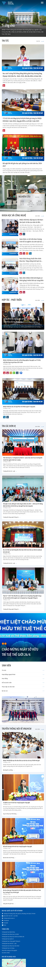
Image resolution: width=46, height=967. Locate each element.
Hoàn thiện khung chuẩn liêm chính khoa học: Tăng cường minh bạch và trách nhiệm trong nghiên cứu (30, 261)
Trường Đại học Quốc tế (8, 939)
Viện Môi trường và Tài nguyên (9, 950)
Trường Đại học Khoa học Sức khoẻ (10, 945)
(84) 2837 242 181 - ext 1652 (11, 916)
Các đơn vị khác (6, 952)
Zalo (5, 925)
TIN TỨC (40, 41)
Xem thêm (39, 197)
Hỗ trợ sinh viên (23, 682)
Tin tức (23, 670)
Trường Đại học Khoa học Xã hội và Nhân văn (13, 936)
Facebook (6, 920)
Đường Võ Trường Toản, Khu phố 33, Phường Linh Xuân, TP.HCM (19, 913)
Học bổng (23, 678)
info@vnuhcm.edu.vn (9, 918)
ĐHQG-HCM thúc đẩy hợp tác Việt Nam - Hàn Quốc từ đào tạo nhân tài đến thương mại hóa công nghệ (31, 222)
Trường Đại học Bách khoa (8, 932)
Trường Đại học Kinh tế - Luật (9, 943)
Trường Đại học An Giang (8, 948)
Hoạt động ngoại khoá (23, 674)
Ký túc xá (23, 691)
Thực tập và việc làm (23, 687)
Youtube (6, 922)
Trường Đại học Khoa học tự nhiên (10, 934)
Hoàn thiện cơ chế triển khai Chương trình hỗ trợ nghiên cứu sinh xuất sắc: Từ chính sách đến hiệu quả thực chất (31, 241)
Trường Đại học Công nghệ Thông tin (11, 941)
